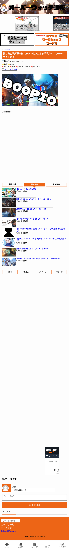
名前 (14, 487)
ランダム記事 (62, 545)
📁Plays (11, 64)
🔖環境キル (35, 66)
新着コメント (48, 545)
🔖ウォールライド (23, 66)
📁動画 (4, 64)
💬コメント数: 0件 (9, 69)
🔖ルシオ (5, 66)
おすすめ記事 (34, 545)
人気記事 (20, 545)
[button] (1, 22)
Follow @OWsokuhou (8, 531)
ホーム (7, 545)
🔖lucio (12, 66)
